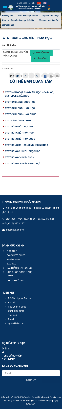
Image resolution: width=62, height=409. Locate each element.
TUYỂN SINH (11, 259)
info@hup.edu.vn (13, 229)
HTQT (7, 276)
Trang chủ (7, 15)
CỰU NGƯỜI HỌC (13, 280)
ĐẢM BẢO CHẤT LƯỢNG (17, 268)
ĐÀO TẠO (9, 263)
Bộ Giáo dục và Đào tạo (18, 298)
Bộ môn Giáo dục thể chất (22, 20)
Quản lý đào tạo (14, 323)
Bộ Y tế (9, 302)
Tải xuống (40, 59)
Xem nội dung (41, 53)
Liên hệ (32, 3)
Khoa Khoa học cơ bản (28, 15)
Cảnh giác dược (14, 311)
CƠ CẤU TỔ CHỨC (13, 255)
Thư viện (10, 315)
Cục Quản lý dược (15, 306)
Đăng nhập (22, 3)
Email (9, 319)
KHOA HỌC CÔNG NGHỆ (17, 272)
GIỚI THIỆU (10, 251)
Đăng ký (31, 380)
